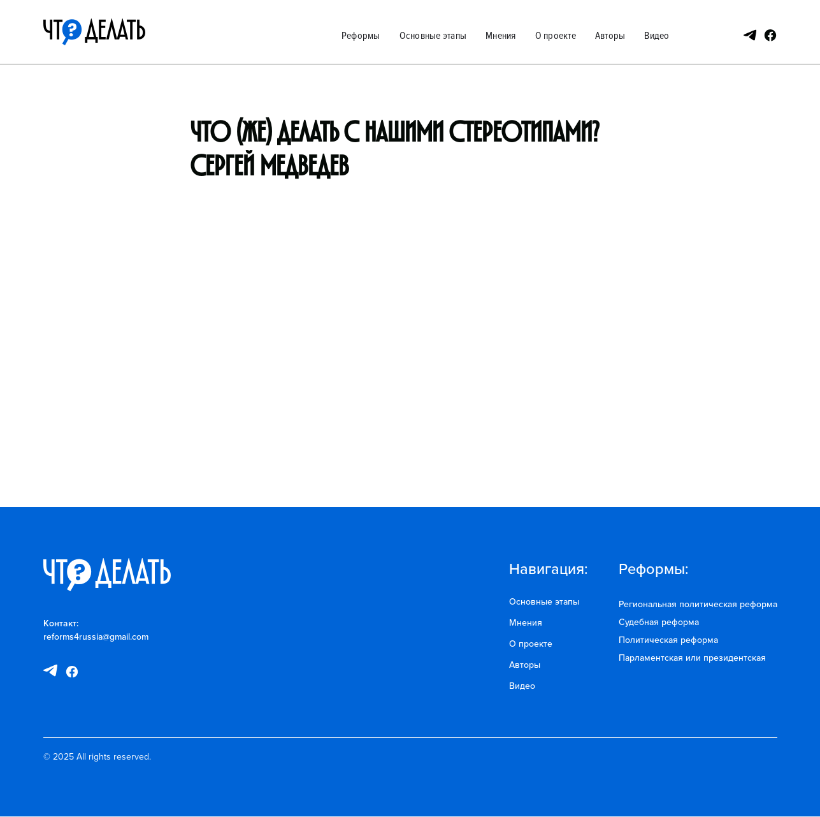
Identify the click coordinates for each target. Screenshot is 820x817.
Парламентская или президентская (692, 657)
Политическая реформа (668, 639)
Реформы (361, 35)
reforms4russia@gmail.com (95, 636)
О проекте (555, 35)
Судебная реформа (659, 621)
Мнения (501, 35)
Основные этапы (433, 35)
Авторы (610, 35)
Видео (656, 35)
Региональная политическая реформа (698, 604)
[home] (94, 32)
